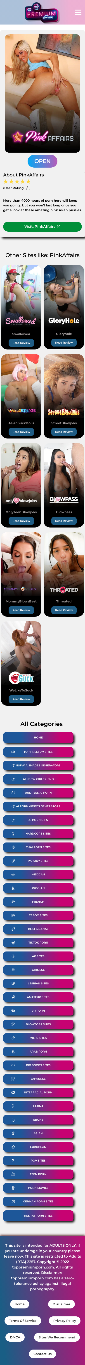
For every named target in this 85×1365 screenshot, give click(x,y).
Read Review (21, 342)
